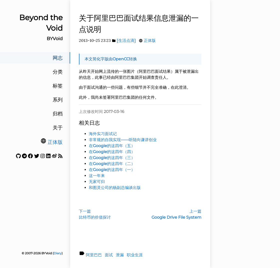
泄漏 (120, 255)
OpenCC (121, 59)
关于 (58, 128)
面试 (109, 255)
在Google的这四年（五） (112, 145)
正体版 (55, 142)
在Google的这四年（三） (112, 157)
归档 (58, 114)
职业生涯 (135, 255)
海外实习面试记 (103, 133)
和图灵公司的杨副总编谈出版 (115, 187)
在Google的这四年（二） (112, 163)
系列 (58, 100)
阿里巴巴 (94, 255)
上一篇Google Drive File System (176, 214)
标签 (58, 86)
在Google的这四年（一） (112, 169)
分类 (58, 72)
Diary (58, 253)
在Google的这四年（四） (112, 151)
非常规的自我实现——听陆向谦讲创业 (123, 139)
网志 (58, 58)
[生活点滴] (126, 40)
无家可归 (97, 181)
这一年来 (97, 175)
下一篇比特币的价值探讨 (95, 214)
